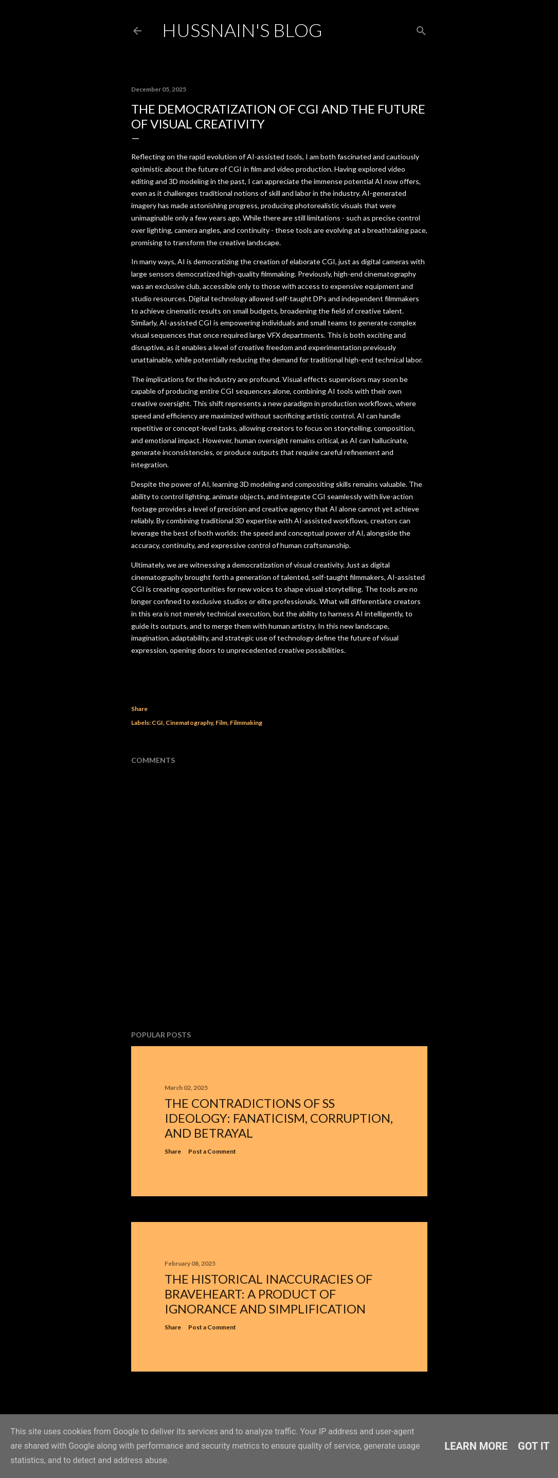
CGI (157, 722)
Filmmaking (246, 722)
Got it (534, 1446)
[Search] (421, 29)
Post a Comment (212, 1151)
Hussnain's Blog (242, 30)
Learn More (476, 1446)
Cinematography (189, 722)
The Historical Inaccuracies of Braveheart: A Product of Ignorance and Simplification (268, 1293)
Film (221, 722)
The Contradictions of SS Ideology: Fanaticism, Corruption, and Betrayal (279, 1118)
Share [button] (139, 709)
